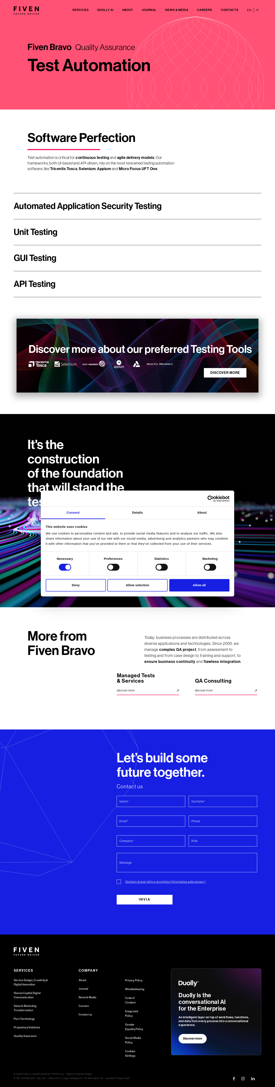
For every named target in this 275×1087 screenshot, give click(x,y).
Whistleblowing (134, 989)
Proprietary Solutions (27, 1027)
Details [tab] (137, 512)
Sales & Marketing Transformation (25, 1008)
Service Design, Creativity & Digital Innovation (31, 982)
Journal (149, 10)
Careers (204, 10)
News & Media (176, 10)
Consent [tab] (73, 512)
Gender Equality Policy (134, 1027)
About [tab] (202, 512)
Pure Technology (24, 1018)
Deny (76, 585)
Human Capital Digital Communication (27, 995)
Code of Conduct (130, 1000)
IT (257, 10)
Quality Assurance (25, 1036)
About (127, 10)
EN (249, 10)
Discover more (192, 1038)
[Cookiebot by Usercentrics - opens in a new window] (210, 498)
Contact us (85, 1014)
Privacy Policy (133, 980)
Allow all (199, 585)
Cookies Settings (130, 1053)
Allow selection (137, 585)
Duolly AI (105, 10)
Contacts (229, 10)
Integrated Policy (131, 1013)
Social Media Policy (133, 1040)
